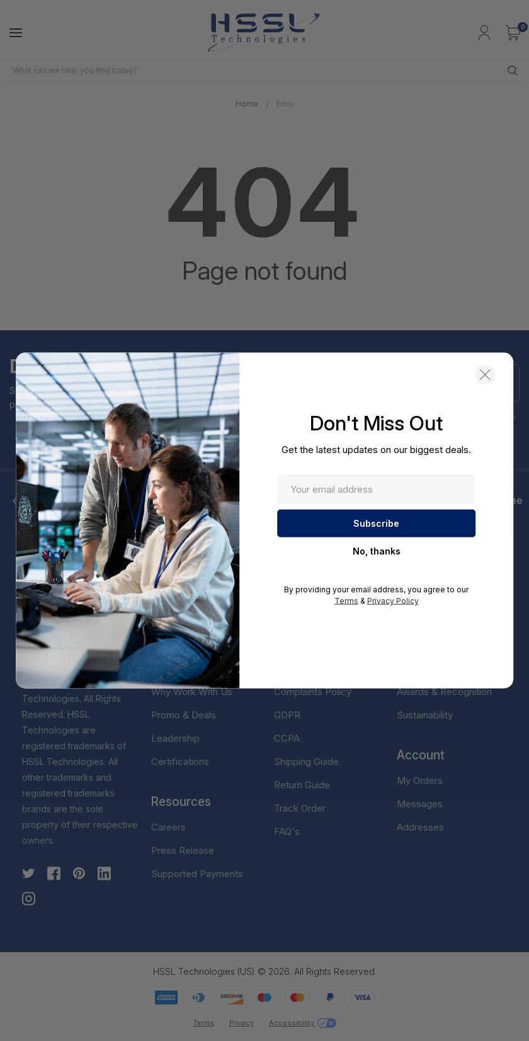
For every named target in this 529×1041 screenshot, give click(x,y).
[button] (484, 374)
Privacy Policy (393, 601)
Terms (346, 601)
